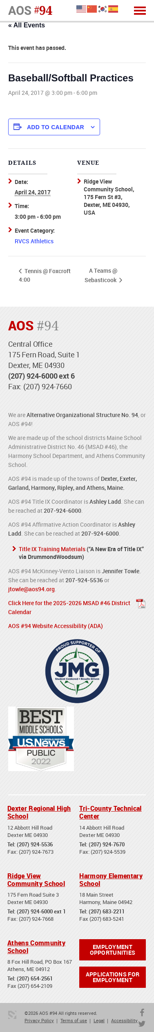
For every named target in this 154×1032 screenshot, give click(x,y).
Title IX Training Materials (52, 549)
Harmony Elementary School (111, 879)
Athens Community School (36, 946)
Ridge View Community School (36, 879)
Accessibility (124, 1020)
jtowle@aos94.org (31, 589)
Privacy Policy (39, 1020)
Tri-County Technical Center (110, 812)
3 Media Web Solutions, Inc (12, 1015)
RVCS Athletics (34, 241)
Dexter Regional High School (39, 812)
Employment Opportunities (113, 949)
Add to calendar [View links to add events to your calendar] (55, 127)
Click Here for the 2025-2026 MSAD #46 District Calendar (69, 607)
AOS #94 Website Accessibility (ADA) (55, 626)
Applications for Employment (112, 977)
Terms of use (73, 1020)
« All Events (26, 25)
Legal (99, 1020)
